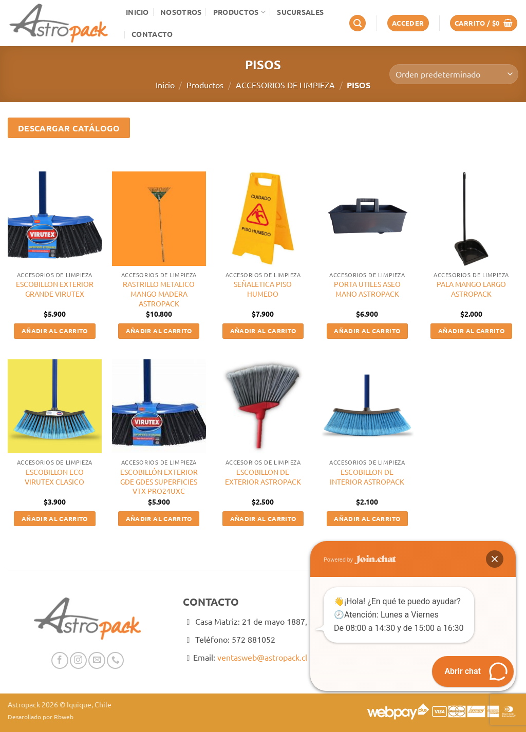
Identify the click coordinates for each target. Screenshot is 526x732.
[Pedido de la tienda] (453, 74)
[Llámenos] (115, 660)
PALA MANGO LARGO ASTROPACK (471, 288)
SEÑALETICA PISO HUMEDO (263, 288)
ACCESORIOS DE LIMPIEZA (285, 85)
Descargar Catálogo (69, 128)
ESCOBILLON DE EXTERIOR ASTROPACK (263, 476)
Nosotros (180, 11)
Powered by (360, 559)
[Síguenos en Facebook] (59, 660)
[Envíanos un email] (96, 660)
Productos (239, 12)
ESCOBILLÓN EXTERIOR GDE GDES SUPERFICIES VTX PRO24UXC (159, 481)
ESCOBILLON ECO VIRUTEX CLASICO (54, 476)
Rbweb (63, 716)
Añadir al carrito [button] (55, 330)
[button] (357, 23)
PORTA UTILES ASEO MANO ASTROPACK (367, 288)
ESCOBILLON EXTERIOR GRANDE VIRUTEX (54, 288)
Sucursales (300, 11)
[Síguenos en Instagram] (78, 660)
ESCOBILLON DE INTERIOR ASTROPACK (367, 476)
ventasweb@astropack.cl (262, 657)
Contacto (152, 33)
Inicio (137, 11)
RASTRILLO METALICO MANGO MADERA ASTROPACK (159, 293)
